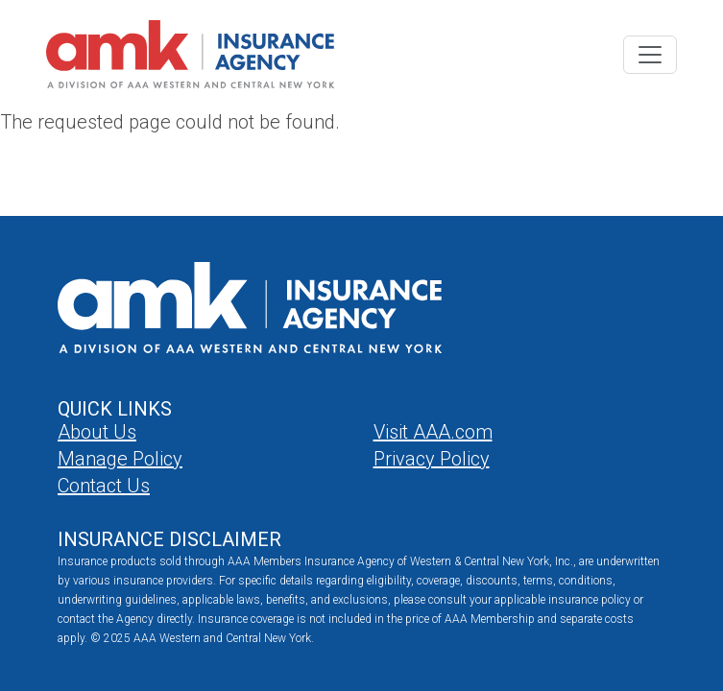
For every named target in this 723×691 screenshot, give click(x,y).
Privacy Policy (432, 458)
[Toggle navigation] (650, 55)
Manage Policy (120, 458)
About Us (97, 431)
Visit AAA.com (433, 431)
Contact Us (104, 485)
